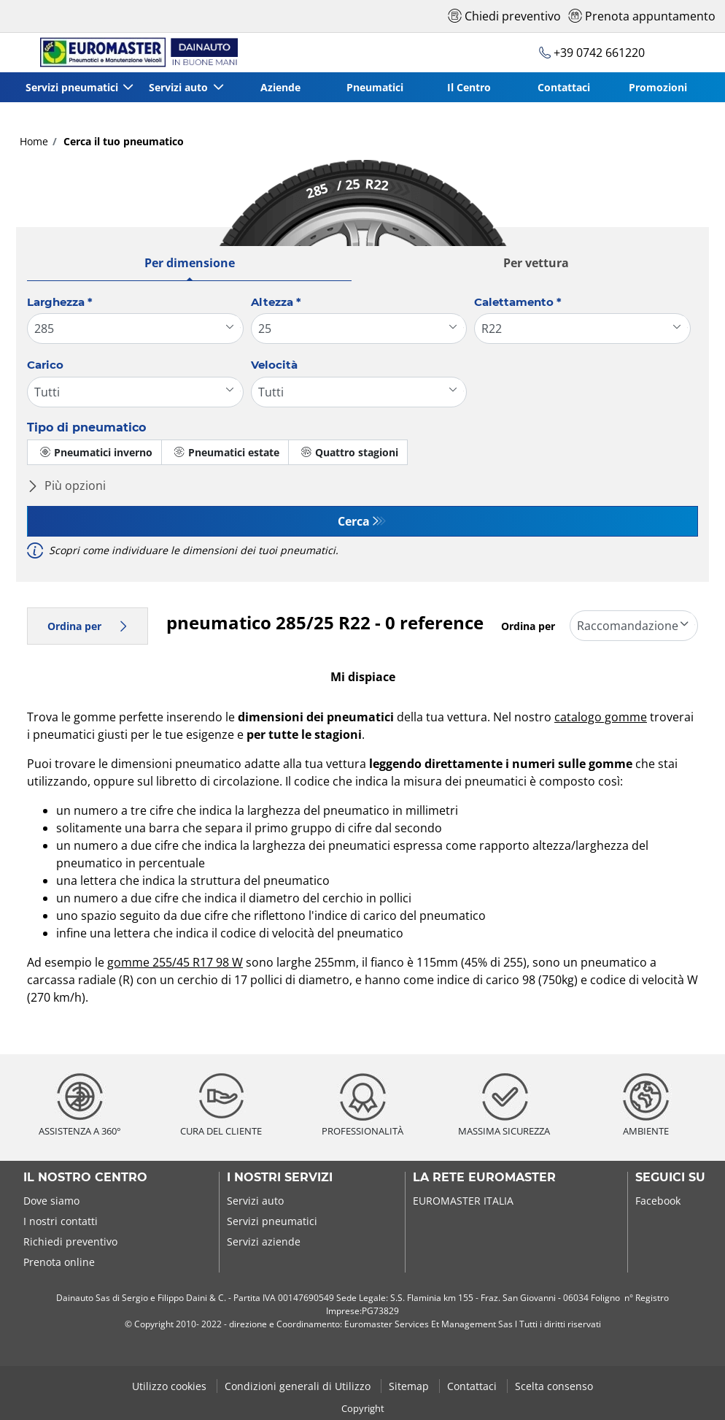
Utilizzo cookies (170, 1386)
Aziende (281, 87)
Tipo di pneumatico (86, 427)
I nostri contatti (60, 1221)
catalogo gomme (600, 717)
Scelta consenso (554, 1386)
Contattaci (564, 87)
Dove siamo (51, 1201)
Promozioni (658, 87)
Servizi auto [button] (181, 87)
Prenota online (59, 1262)
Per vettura (536, 263)
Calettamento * (518, 302)
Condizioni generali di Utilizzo (299, 1386)
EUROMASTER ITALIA (463, 1201)
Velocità (274, 365)
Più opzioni (66, 485)
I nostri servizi (280, 1177)
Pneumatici (375, 87)
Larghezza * (60, 302)
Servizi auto (255, 1201)
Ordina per (87, 626)
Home (34, 141)
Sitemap (410, 1386)
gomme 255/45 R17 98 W (175, 962)
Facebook (658, 1201)
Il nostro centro (85, 1177)
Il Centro (470, 87)
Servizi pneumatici (272, 1221)
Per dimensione (189, 263)
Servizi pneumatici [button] (73, 87)
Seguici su (670, 1177)
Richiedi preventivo (70, 1241)
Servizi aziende (264, 1241)
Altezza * (276, 302)
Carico (45, 365)
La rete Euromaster (484, 1177)
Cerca (354, 521)
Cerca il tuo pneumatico (122, 141)
